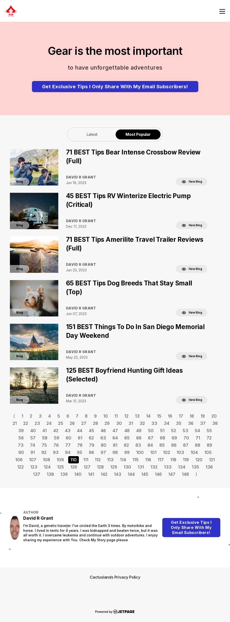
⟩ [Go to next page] (196, 474)
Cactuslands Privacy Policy (115, 577)
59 (56, 437)
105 (208, 452)
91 (32, 452)
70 (186, 437)
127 (87, 466)
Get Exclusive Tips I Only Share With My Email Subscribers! (115, 86)
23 (37, 423)
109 (60, 459)
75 (44, 445)
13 (137, 416)
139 (64, 474)
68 (162, 437)
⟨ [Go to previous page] (14, 416)
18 (192, 416)
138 (50, 474)
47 (115, 430)
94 (67, 452)
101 (153, 452)
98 (115, 452)
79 (91, 445)
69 (174, 437)
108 (46, 459)
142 (104, 474)
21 (15, 423)
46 (103, 430)
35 (178, 423)
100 (140, 452)
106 (18, 459)
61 (80, 437)
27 (83, 423)
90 (21, 452)
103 (180, 452)
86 (174, 445)
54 (197, 430)
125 (60, 466)
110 (73, 459)
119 (186, 459)
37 (203, 423)
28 (95, 423)
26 (72, 423)
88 (197, 445)
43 (67, 430)
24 (49, 423)
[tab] (91, 134)
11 (116, 416)
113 (110, 459)
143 (117, 474)
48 (127, 430)
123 (33, 466)
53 (185, 430)
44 (79, 430)
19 (202, 416)
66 (138, 437)
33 (154, 423)
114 (123, 459)
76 (56, 445)
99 (127, 452)
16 (170, 416)
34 (166, 423)
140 (78, 474)
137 (36, 474)
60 (68, 437)
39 (21, 430)
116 (148, 459)
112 (98, 459)
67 (150, 437)
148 (185, 474)
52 (173, 430)
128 (100, 466)
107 (32, 459)
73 (20, 445)
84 (150, 445)
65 (127, 437)
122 (20, 466)
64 (115, 437)
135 (195, 466)
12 (126, 416)
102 (166, 452)
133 (167, 466)
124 (47, 466)
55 (209, 430)
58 (44, 437)
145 (144, 474)
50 (151, 430)
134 (181, 466)
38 (215, 423)
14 (148, 416)
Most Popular (138, 134)
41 (44, 430)
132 (153, 466)
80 (103, 445)
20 (214, 416)
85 (162, 445)
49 (138, 430)
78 (79, 445)
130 (127, 466)
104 (194, 452)
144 (131, 474)
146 (158, 474)
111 (85, 459)
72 (209, 437)
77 (68, 445)
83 (138, 445)
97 (103, 452)
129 (113, 466)
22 (25, 423)
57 (33, 437)
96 (91, 452)
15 (159, 416)
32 (142, 423)
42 (55, 430)
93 (56, 452)
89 (209, 445)
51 (162, 430)
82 (126, 445)
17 (181, 416)
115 (136, 459)
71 (198, 437)
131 (141, 466)
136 (209, 466)
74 (32, 445)
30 (119, 423)
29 (107, 423)
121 (212, 459)
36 (190, 423)
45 (91, 430)
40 (33, 430)
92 (43, 452)
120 (198, 459)
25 (60, 423)
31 (130, 423)
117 (161, 459)
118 (173, 459)
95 (79, 452)
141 (91, 474)
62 (91, 437)
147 (171, 474)
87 (185, 445)
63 (103, 437)
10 (105, 416)
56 (21, 437)
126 (73, 466)
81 (115, 445)
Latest (92, 134)
